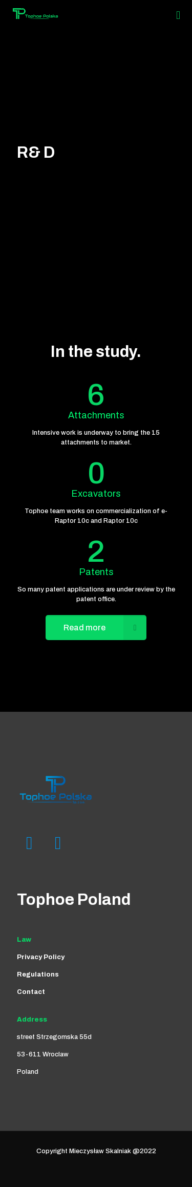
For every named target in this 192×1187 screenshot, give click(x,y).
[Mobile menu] (178, 15)
